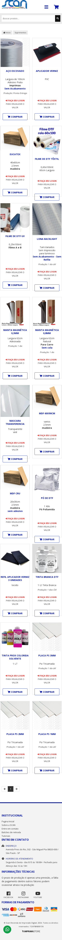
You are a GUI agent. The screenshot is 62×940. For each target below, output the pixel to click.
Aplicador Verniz (47, 70)
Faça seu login (15, 100)
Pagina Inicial (8, 821)
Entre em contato (10, 828)
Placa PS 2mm (15, 734)
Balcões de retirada (11, 832)
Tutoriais (6, 836)
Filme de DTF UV (15, 236)
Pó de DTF (47, 498)
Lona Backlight (47, 238)
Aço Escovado (15, 70)
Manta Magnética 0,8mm (47, 331)
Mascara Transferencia (15, 422)
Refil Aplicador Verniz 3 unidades (15, 578)
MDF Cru (15, 493)
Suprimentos (20, 32)
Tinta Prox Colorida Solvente (15, 657)
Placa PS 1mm (47, 734)
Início (7, 32)
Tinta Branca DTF (47, 576)
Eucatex (15, 154)
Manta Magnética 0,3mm (15, 331)
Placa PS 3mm (47, 655)
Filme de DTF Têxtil (47, 158)
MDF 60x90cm (47, 413)
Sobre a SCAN (8, 825)
